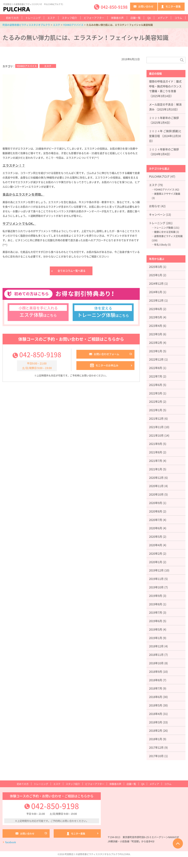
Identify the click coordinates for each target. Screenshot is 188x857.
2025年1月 (155, 275)
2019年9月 (155, 596)
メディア (163, 18)
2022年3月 (155, 393)
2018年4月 (155, 714)
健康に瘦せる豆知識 (164, 231)
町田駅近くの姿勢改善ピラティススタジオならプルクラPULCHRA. (98, 854)
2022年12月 (156, 359)
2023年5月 (155, 317)
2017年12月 (156, 747)
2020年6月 (155, 528)
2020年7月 (155, 520)
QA (149, 18)
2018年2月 (155, 730)
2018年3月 (155, 722)
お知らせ (154, 206)
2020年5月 (155, 536)
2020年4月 (155, 545)
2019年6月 (155, 621)
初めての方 (12, 18)
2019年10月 (156, 587)
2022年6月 (155, 385)
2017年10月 (156, 756)
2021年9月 (155, 444)
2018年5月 (155, 705)
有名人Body (160, 244)
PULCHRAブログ (159, 176)
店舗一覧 (135, 18)
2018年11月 (156, 655)
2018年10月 (156, 663)
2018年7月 (155, 688)
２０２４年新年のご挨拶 (164, 149)
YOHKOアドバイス (27, 66)
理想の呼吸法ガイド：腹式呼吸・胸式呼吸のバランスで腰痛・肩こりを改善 (165, 86)
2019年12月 (156, 570)
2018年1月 (155, 739)
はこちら (38, 312)
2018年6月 (155, 697)
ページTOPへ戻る (178, 843)
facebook (10, 842)
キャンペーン (157, 214)
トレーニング (33, 18)
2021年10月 (156, 435)
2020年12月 (156, 478)
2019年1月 (155, 638)
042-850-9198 (40, 354)
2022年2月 (155, 401)
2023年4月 (155, 326)
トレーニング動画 (163, 227)
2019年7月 (155, 612)
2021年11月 (156, 427)
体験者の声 (117, 18)
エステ (51, 18)
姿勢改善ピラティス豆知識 (168, 236)
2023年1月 (155, 351)
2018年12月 (156, 646)
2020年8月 (155, 511)
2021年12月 (156, 418)
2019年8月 (155, 604)
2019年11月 (156, 579)
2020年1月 (155, 562)
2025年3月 (155, 267)
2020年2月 (155, 553)
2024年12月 (156, 283)
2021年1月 (155, 469)
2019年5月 (155, 629)
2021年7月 (155, 461)
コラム (178, 18)
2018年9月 (155, 671)
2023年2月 (155, 342)
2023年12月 (156, 300)
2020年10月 (156, 494)
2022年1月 (155, 410)
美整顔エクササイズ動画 (167, 193)
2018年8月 (155, 680)
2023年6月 (155, 309)
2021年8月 (155, 452)
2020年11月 (156, 486)
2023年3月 (155, 334)
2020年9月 (155, 503)
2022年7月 (155, 376)
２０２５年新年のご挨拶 (164, 118)
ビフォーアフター (94, 18)
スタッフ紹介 (69, 18)
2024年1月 (155, 292)
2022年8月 (155, 368)
